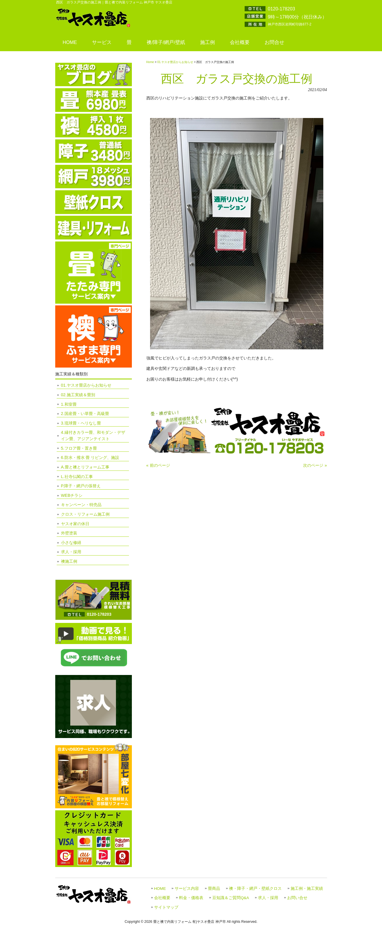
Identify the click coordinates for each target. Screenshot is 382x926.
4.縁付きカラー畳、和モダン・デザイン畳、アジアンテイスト (93, 435)
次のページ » (315, 465)
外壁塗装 (69, 533)
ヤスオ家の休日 (75, 523)
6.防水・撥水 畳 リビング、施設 (90, 457)
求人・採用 (71, 551)
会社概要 (162, 898)
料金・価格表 (191, 898)
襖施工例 (69, 561)
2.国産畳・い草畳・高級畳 (85, 413)
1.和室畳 (69, 404)
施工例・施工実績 (307, 888)
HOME (160, 888)
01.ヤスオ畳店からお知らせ (175, 62)
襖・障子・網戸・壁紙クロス (255, 888)
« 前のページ (158, 465)
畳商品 (214, 888)
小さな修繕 (71, 542)
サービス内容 (187, 888)
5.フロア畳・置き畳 (79, 448)
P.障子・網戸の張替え (81, 486)
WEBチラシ (72, 495)
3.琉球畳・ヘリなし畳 (81, 423)
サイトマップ (166, 907)
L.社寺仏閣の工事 (77, 476)
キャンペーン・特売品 (81, 504)
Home (150, 62)
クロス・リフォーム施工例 (85, 514)
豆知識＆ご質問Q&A (230, 898)
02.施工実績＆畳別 (78, 394)
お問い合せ (297, 898)
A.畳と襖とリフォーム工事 (85, 467)
